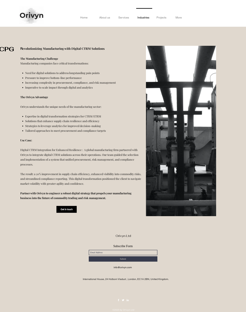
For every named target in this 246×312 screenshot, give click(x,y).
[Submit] (123, 259)
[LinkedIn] (127, 300)
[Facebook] (118, 300)
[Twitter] (123, 300)
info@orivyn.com (123, 267)
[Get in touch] (66, 209)
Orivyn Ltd (123, 236)
